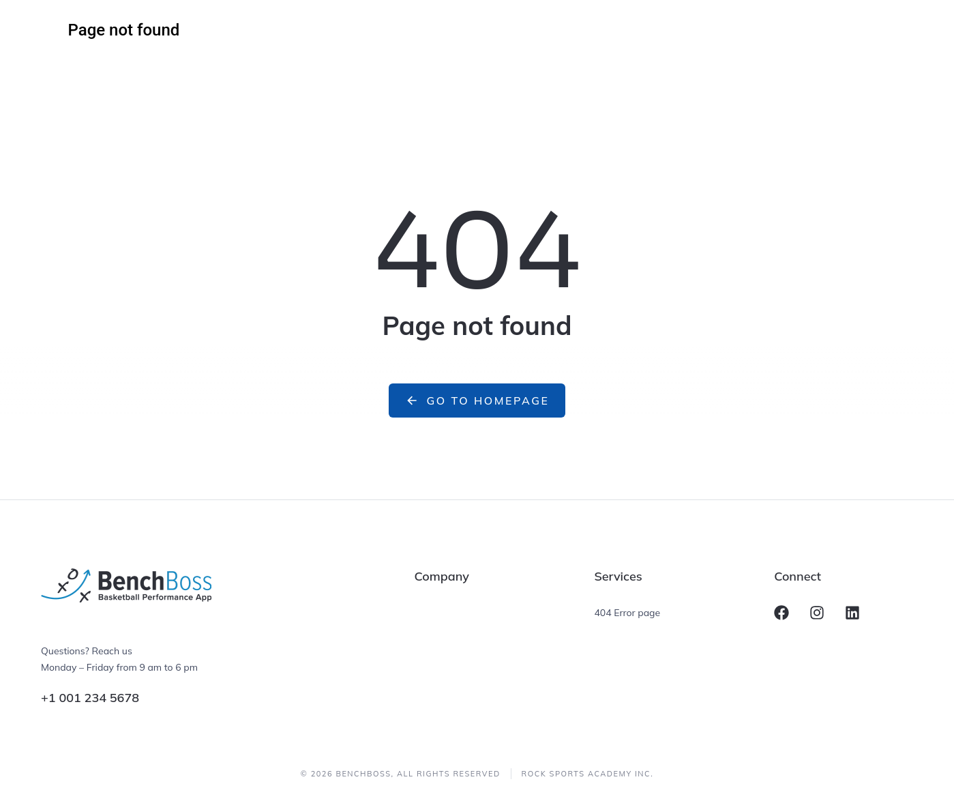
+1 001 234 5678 (90, 697)
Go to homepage (477, 400)
